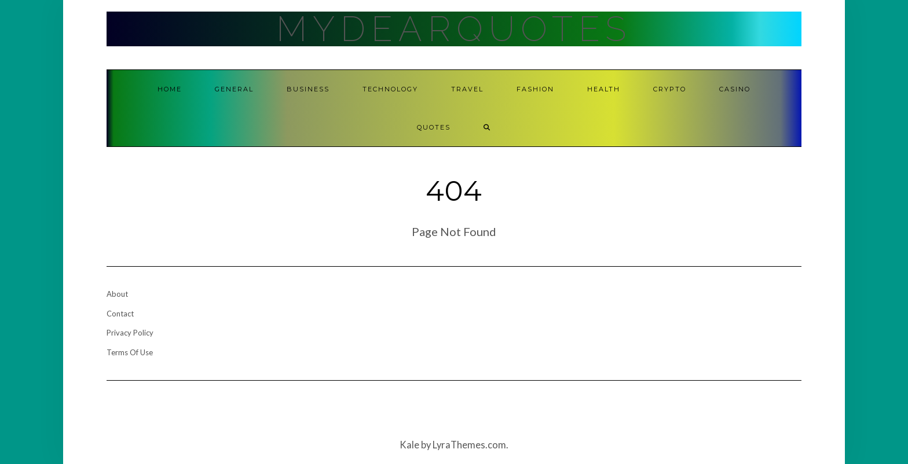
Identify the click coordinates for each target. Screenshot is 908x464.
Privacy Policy (130, 332)
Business (308, 89)
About (117, 294)
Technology (390, 89)
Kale (409, 445)
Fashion (535, 89)
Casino (734, 89)
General (234, 89)
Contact (120, 313)
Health (603, 89)
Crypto (669, 89)
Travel (467, 89)
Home (170, 89)
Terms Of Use (130, 352)
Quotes (434, 127)
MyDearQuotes (454, 29)
